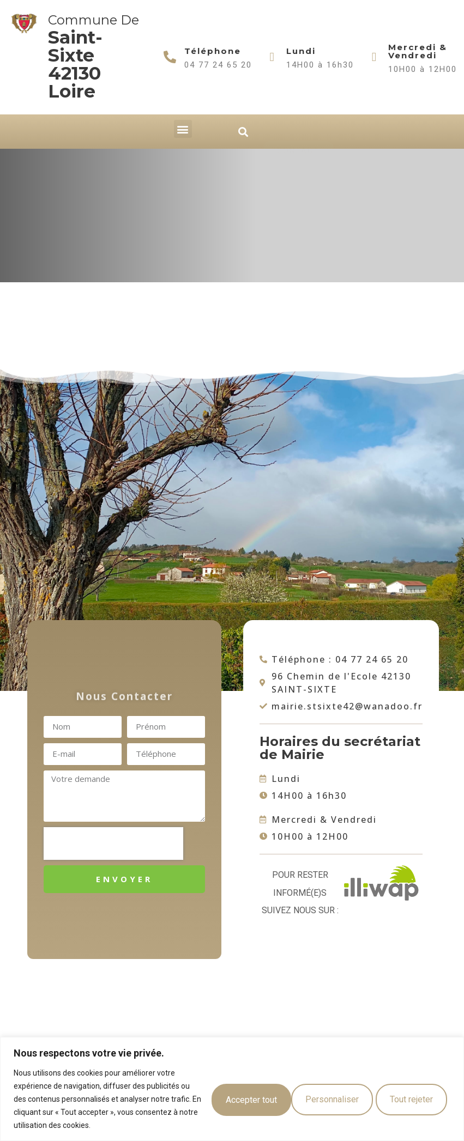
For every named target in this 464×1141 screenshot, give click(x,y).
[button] (183, 129)
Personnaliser (233, 1099)
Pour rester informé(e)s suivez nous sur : (300, 892)
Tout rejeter (320, 1099)
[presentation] (113, 843)
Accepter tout (407, 1099)
